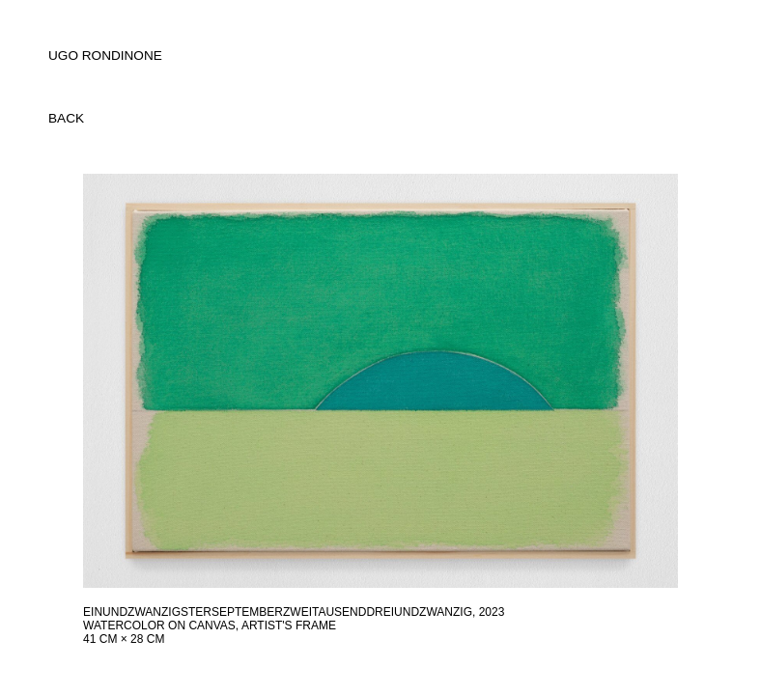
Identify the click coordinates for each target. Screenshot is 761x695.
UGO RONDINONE (105, 55)
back (66, 118)
